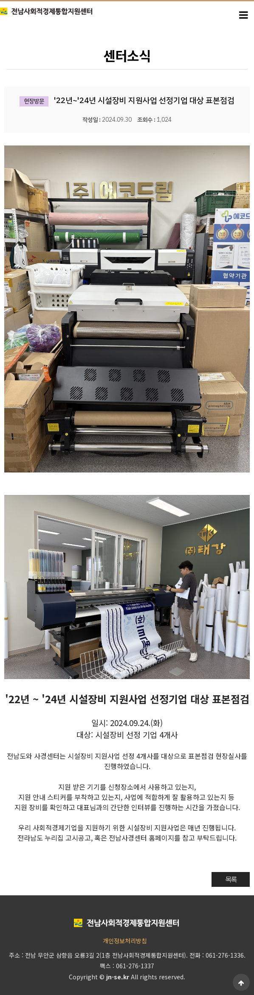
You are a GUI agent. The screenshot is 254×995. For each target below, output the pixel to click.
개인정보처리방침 (125, 941)
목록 (230, 879)
